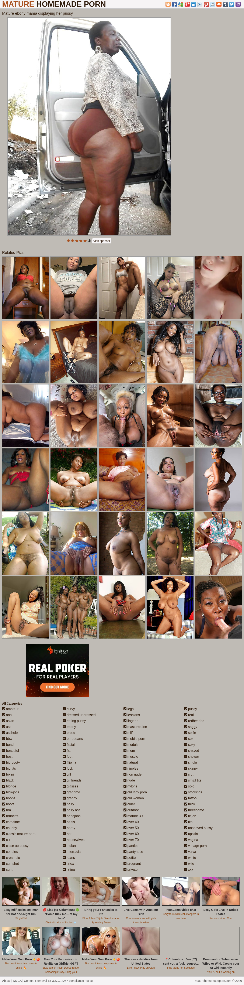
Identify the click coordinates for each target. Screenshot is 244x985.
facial (69, 744)
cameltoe (11, 822)
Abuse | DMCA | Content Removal (24, 980)
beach (8, 744)
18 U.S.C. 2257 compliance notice (70, 980)
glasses (70, 786)
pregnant (132, 863)
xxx (188, 869)
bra (6, 810)
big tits (9, 768)
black (8, 780)
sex (188, 739)
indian (69, 846)
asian (8, 721)
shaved (191, 750)
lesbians (131, 715)
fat (66, 750)
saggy (190, 727)
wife (189, 863)
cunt (7, 869)
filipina (69, 762)
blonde (9, 786)
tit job (190, 816)
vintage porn (195, 846)
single (190, 762)
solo (189, 786)
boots (8, 804)
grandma (71, 792)
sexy (189, 744)
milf (128, 733)
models (130, 744)
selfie (190, 733)
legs (128, 709)
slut (188, 774)
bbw (7, 739)
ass (6, 727)
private (130, 869)
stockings (193, 792)
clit (6, 840)
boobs (8, 798)
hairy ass (71, 810)
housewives (73, 840)
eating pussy (74, 721)
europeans (73, 739)
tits (188, 822)
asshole (10, 733)
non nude (132, 774)
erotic (69, 733)
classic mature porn (18, 834)
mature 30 (133, 816)
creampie (11, 857)
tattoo (190, 798)
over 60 (131, 834)
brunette (10, 816)
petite (129, 857)
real (189, 715)
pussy (190, 709)
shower (191, 756)
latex (68, 863)
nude (129, 780)
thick (189, 804)
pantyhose (133, 852)
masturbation (135, 727)
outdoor (131, 810)
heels (69, 822)
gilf (67, 774)
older (129, 804)
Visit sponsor (101, 241)
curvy (69, 709)
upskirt (191, 834)
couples (10, 852)
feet (67, 756)
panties (130, 846)
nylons (130, 786)
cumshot (10, 863)
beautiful (10, 750)
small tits (192, 780)
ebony (69, 727)
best (7, 756)
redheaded (194, 721)
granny (70, 798)
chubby (9, 828)
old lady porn (135, 792)
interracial (72, 852)
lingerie (130, 721)
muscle (130, 756)
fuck (68, 768)
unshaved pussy (198, 828)
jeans (69, 857)
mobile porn (134, 739)
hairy (68, 804)
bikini (8, 774)
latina (69, 869)
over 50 (131, 828)
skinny (191, 768)
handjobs (71, 816)
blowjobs (10, 792)
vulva (190, 852)
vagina (191, 840)
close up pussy (15, 846)
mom (129, 750)
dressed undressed (79, 715)
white (190, 857)
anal (7, 715)
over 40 (131, 822)
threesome (194, 810)
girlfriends (72, 780)
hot (67, 834)
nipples (130, 768)
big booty (11, 762)
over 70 (131, 840)
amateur (10, 709)
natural (130, 762)
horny (69, 828)
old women (133, 798)
